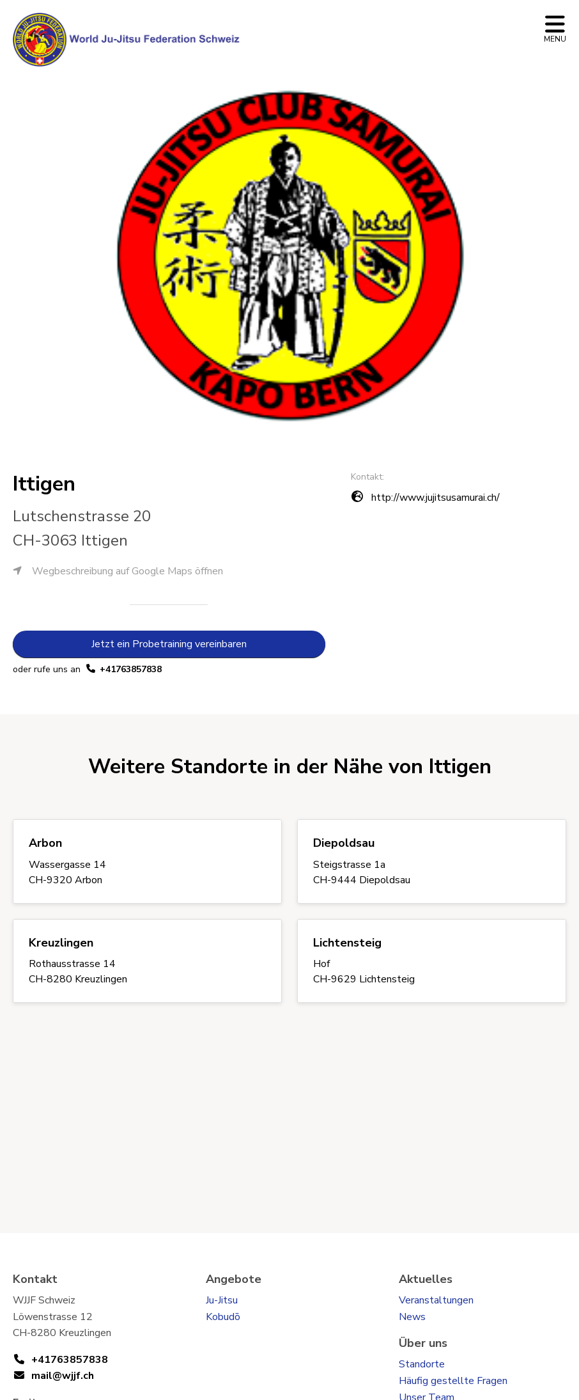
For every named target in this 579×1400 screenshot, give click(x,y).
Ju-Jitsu (222, 1300)
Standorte (422, 1364)
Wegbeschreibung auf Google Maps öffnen (118, 571)
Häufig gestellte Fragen (453, 1381)
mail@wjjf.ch (62, 1376)
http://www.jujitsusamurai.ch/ (435, 498)
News (412, 1317)
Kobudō (223, 1317)
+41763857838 (131, 669)
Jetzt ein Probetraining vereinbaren (169, 644)
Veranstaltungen (436, 1300)
